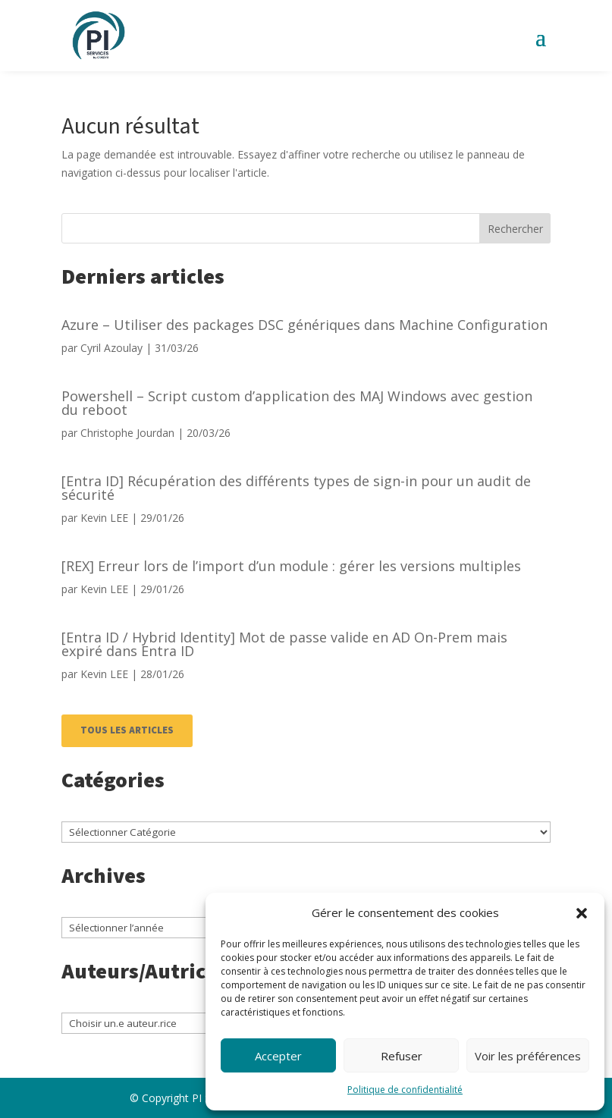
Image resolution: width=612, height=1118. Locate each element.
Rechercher (515, 228)
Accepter (278, 1055)
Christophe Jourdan (127, 433)
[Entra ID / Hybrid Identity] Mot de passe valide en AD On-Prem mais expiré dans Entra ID (284, 644)
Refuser (401, 1055)
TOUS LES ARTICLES (127, 730)
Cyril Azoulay (111, 348)
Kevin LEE (104, 517)
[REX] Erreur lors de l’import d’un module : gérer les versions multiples (291, 566)
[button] (581, 913)
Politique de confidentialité (405, 1089)
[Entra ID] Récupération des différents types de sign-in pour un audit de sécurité (296, 488)
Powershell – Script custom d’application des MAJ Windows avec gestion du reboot (296, 403)
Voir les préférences (528, 1055)
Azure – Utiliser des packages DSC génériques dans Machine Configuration (304, 325)
